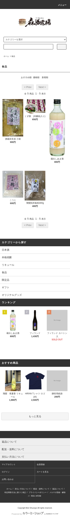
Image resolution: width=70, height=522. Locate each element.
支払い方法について (23, 489)
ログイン (6, 472)
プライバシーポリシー (38, 492)
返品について (57, 489)
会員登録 (41, 464)
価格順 (36, 77)
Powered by (35, 514)
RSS (33, 496)
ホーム (6, 56)
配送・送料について (41, 489)
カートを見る (43, 472)
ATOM (38, 496)
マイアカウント (9, 464)
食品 (13, 56)
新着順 (45, 77)
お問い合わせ (8, 479)
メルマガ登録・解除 (57, 492)
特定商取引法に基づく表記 (15, 492)
